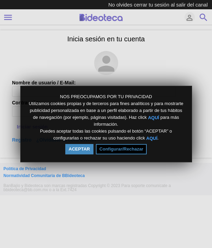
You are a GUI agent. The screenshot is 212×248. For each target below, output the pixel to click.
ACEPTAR (79, 149)
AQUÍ (153, 117)
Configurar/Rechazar (121, 149)
